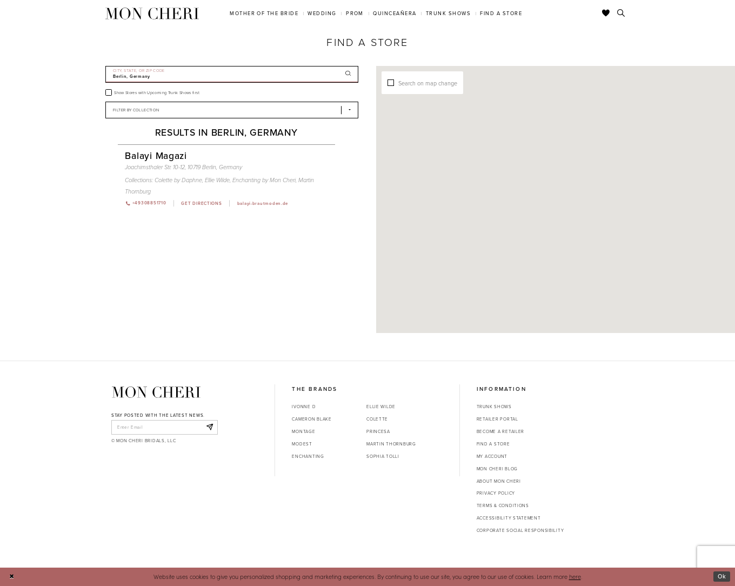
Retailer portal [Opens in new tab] (497, 419)
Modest (302, 444)
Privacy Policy (496, 493)
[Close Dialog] (11, 577)
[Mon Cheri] (156, 392)
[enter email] (164, 427)
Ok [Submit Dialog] (722, 576)
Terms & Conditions (503, 505)
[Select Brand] (231, 110)
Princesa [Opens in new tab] (378, 431)
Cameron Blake (311, 419)
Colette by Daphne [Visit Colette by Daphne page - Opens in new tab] (178, 180)
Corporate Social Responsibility (520, 530)
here (575, 576)
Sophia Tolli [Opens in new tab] (382, 456)
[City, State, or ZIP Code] (231, 74)
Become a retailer (500, 431)
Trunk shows (494, 406)
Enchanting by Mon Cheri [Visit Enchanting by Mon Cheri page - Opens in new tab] (264, 180)
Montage (303, 431)
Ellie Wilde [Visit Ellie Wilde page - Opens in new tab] (217, 180)
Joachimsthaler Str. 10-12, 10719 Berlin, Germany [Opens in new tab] (183, 167)
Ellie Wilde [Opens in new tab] (381, 406)
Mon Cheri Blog (497, 468)
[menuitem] (264, 13)
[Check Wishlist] (606, 13)
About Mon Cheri (499, 481)
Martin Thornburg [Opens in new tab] (391, 444)
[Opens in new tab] (201, 203)
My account (492, 456)
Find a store (493, 444)
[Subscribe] (209, 427)
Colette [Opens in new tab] (377, 419)
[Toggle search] (621, 13)
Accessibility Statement (509, 518)
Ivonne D (304, 406)
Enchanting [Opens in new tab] (308, 456)
